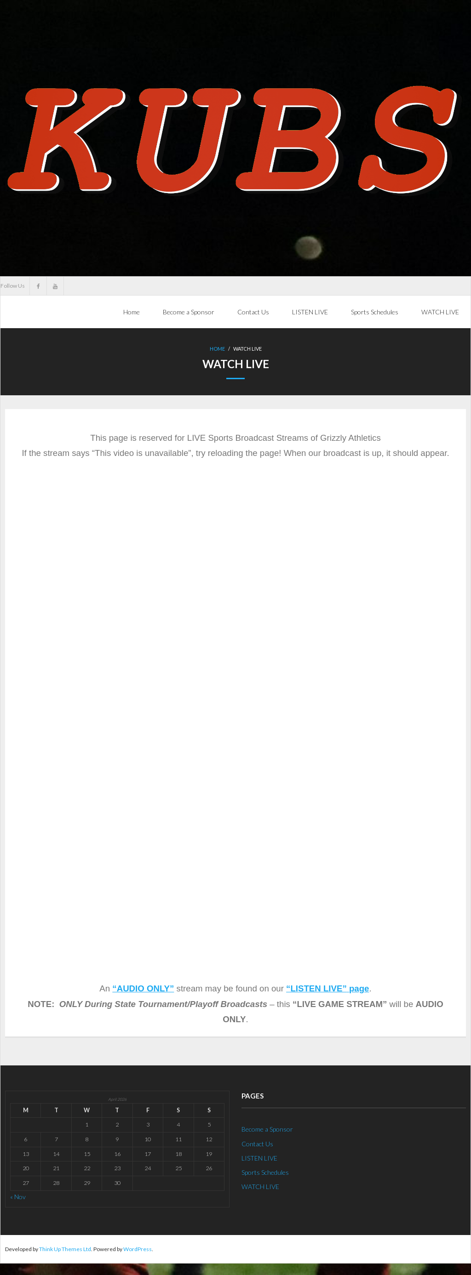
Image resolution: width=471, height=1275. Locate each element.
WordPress (137, 1248)
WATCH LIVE (260, 1186)
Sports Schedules (265, 1172)
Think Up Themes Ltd (65, 1248)
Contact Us (257, 1143)
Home (131, 312)
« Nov (18, 1196)
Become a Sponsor (267, 1129)
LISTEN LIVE (259, 1157)
